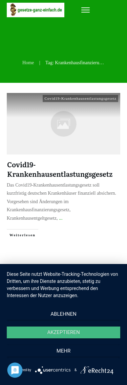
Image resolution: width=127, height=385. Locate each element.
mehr (64, 351)
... (61, 218)
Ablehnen (63, 314)
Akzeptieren (63, 332)
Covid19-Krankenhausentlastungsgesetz (80, 98)
